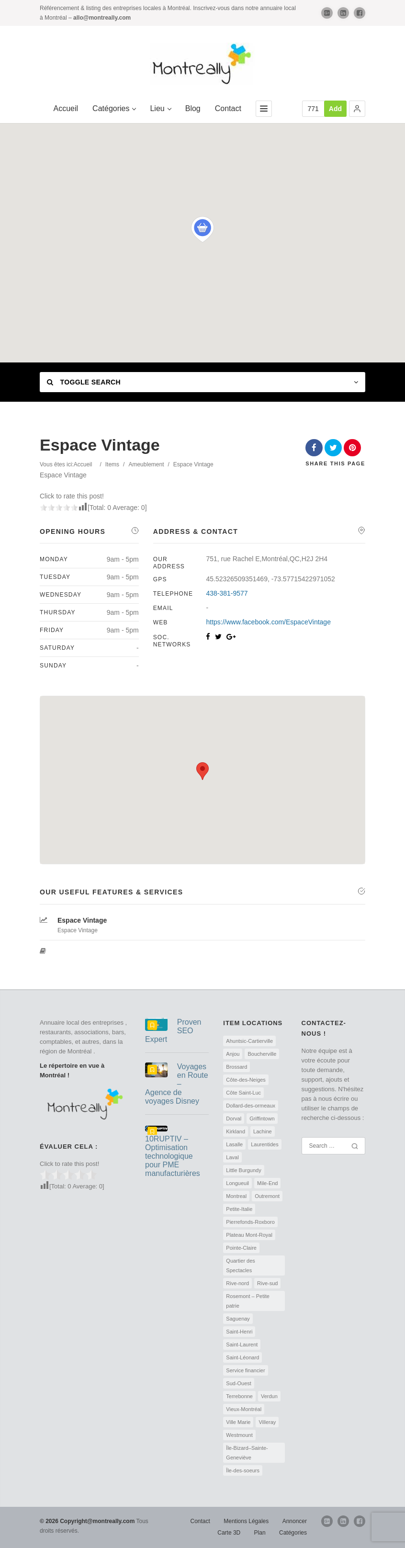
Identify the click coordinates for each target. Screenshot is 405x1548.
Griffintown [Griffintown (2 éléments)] (261, 1118)
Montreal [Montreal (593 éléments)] (236, 1196)
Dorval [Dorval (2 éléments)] (233, 1118)
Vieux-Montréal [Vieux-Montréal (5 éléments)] (243, 1409)
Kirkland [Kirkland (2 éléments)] (235, 1131)
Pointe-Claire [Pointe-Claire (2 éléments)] (241, 1248)
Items (112, 464)
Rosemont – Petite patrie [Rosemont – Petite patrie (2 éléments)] (248, 1301)
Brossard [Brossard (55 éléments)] (236, 1067)
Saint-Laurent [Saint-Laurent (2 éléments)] (242, 1344)
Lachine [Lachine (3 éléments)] (262, 1131)
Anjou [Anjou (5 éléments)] (232, 1054)
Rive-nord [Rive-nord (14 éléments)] (237, 1283)
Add (335, 109)
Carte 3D (228, 1532)
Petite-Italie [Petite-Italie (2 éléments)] (239, 1209)
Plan (260, 1532)
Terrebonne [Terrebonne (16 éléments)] (239, 1396)
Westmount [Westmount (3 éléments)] (239, 1435)
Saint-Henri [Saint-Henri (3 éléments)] (239, 1331)
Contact (228, 108)
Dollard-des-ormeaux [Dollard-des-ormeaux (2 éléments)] (250, 1105)
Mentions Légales (246, 1521)
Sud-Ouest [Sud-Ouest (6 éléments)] (238, 1383)
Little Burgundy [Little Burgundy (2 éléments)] (243, 1170)
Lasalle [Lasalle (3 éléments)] (234, 1144)
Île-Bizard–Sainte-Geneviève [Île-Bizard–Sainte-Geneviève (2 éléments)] (247, 1452)
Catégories (113, 108)
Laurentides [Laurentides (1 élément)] (265, 1144)
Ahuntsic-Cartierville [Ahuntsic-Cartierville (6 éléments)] (249, 1041)
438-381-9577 (227, 593)
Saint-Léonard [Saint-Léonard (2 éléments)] (242, 1357)
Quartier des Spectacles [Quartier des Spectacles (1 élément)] (240, 1265)
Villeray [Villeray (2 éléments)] (267, 1422)
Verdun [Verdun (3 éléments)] (269, 1396)
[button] (357, 109)
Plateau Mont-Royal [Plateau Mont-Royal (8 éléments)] (249, 1235)
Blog (193, 108)
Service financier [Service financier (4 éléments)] (245, 1370)
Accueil (66, 108)
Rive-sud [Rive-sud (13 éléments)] (267, 1283)
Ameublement (146, 464)
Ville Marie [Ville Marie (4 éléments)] (238, 1422)
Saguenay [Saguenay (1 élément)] (238, 1319)
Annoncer (294, 1521)
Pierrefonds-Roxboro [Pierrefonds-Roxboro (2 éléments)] (250, 1222)
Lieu (160, 108)
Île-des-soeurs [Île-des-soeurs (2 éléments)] (242, 1470)
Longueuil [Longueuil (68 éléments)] (237, 1183)
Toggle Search (84, 382)
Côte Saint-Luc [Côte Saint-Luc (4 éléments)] (243, 1093)
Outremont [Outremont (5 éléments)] (267, 1196)
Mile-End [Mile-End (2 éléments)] (267, 1183)
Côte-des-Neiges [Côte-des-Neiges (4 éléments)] (246, 1080)
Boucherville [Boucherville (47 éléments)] (262, 1054)
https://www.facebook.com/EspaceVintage (268, 622)
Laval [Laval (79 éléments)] (232, 1157)
